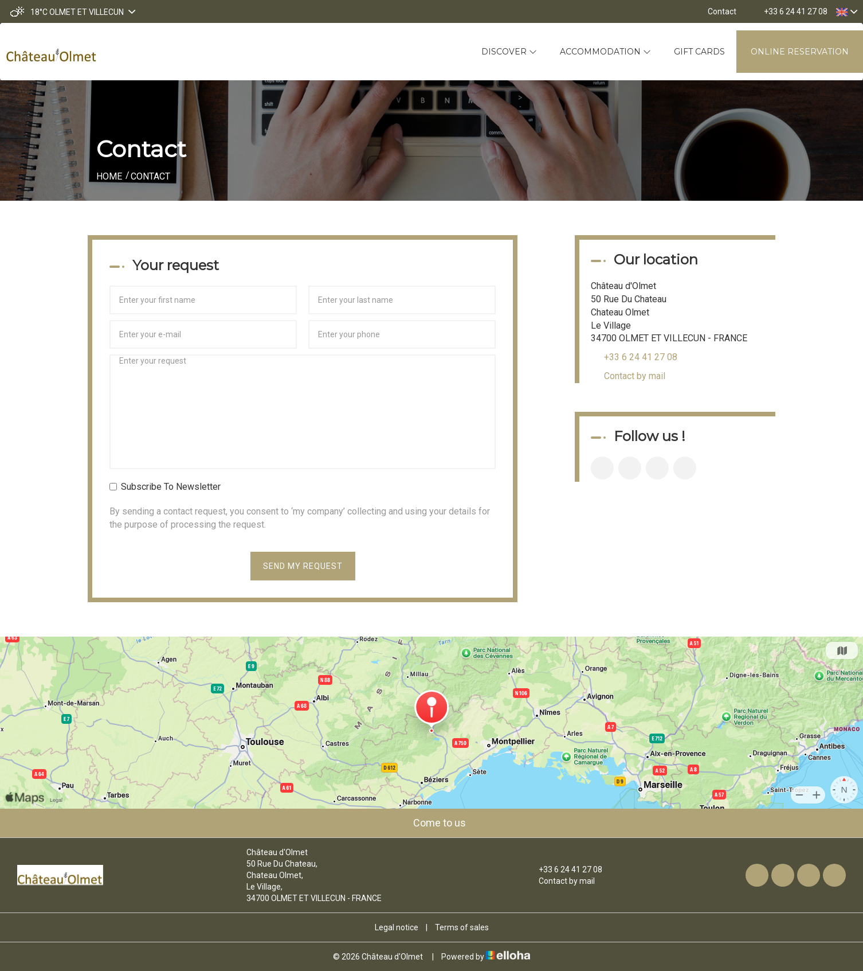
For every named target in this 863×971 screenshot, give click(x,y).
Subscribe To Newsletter (165, 486)
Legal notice (396, 927)
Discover (509, 51)
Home (109, 176)
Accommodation (605, 51)
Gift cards (699, 51)
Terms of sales (462, 927)
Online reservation (800, 51)
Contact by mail (634, 376)
